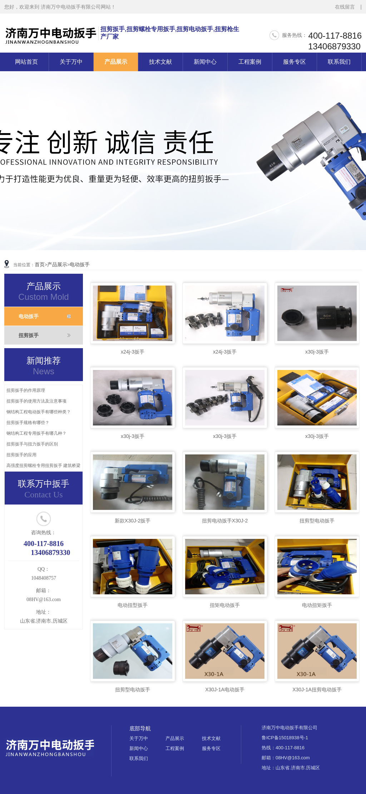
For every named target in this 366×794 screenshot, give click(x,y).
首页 (40, 264)
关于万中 (71, 62)
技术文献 (160, 62)
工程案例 (249, 62)
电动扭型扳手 (133, 605)
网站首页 (26, 62)
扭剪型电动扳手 (317, 520)
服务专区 (294, 62)
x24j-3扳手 (132, 352)
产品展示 (115, 62)
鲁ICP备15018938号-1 (285, 737)
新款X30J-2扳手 (132, 520)
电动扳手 (80, 264)
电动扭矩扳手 (317, 605)
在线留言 (345, 7)
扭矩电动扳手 (225, 605)
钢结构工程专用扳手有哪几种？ (36, 433)
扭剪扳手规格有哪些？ (27, 422)
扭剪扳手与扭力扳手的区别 (32, 444)
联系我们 (339, 62)
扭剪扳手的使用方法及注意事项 (36, 401)
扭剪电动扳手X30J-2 (225, 520)
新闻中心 (205, 62)
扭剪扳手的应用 (21, 454)
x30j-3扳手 (317, 352)
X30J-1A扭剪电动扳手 (317, 689)
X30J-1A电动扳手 (224, 689)
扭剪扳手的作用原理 (25, 390)
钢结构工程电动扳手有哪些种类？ (38, 411)
